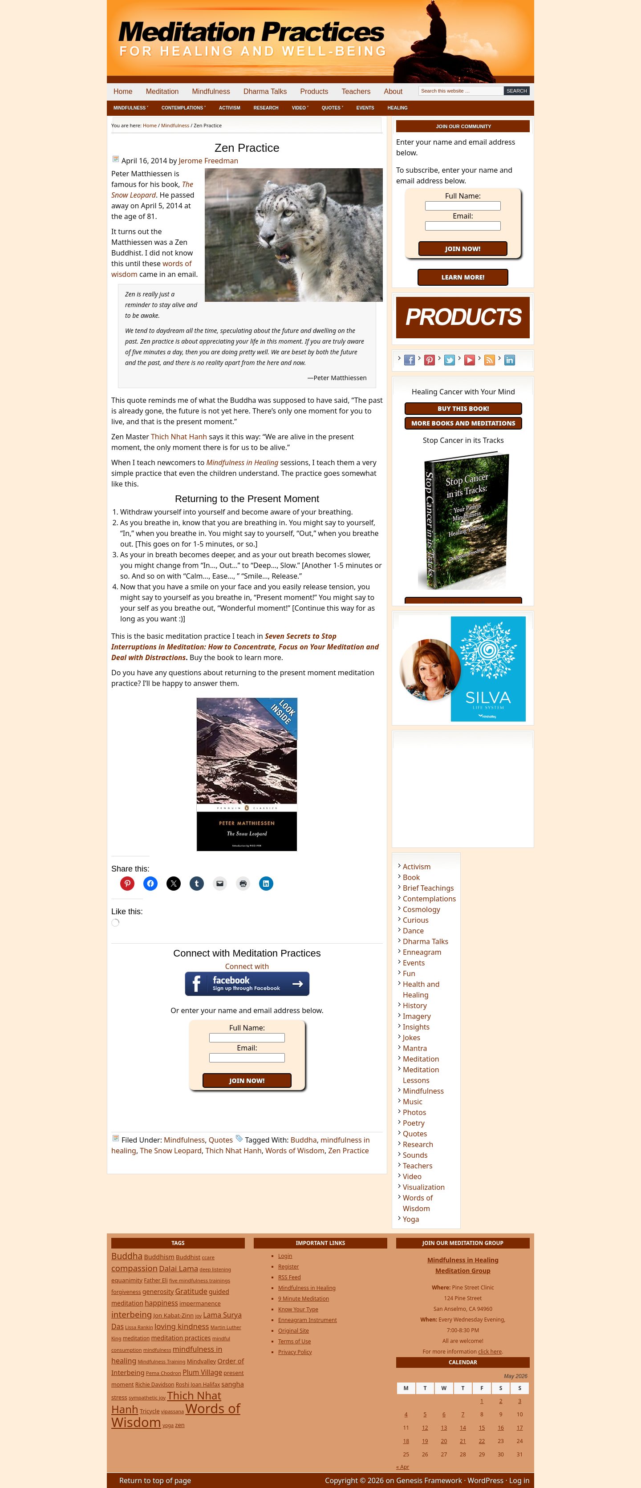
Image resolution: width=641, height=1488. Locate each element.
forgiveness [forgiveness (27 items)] (126, 1292)
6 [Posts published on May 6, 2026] (444, 1414)
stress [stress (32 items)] (119, 1397)
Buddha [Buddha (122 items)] (126, 1256)
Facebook (409, 360)
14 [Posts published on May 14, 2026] (463, 1427)
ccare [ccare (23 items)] (208, 1257)
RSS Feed (489, 360)
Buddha (304, 1140)
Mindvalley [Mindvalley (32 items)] (201, 1361)
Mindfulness (211, 91)
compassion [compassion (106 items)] (134, 1267)
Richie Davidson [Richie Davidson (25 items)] (154, 1384)
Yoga (411, 1219)
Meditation (162, 91)
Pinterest (429, 360)
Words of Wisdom (295, 1151)
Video (412, 1176)
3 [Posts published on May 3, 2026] (519, 1401)
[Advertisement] (497, 31)
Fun (409, 973)
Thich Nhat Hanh (179, 437)
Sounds (415, 1155)
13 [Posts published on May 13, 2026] (444, 1427)
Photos (414, 1112)
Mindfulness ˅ (131, 107)
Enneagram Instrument (307, 1320)
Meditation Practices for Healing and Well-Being (209, 31)
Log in (519, 1480)
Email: (247, 1048)
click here (490, 1351)
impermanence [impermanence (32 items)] (200, 1303)
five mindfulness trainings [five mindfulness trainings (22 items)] (199, 1280)
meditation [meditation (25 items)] (136, 1338)
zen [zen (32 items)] (180, 1425)
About (393, 91)
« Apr (402, 1467)
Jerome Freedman (208, 161)
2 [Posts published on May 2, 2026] (501, 1401)
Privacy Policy (295, 1352)
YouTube (469, 360)
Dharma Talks (265, 91)
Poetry (414, 1123)
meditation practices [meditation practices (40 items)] (181, 1338)
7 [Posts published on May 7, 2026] (463, 1414)
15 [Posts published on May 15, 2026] (482, 1427)
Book (411, 877)
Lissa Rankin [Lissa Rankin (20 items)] (139, 1327)
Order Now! (463, 603)
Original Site (293, 1330)
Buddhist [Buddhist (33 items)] (188, 1257)
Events (365, 107)
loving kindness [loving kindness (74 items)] (181, 1326)
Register (288, 1266)
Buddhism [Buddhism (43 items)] (159, 1257)
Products (314, 91)
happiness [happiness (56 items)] (161, 1303)
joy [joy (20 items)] (198, 1315)
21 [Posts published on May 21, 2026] (463, 1441)
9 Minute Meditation (303, 1298)
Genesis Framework (429, 1480)
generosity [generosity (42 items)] (158, 1291)
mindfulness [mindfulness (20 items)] (157, 1349)
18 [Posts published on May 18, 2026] (406, 1441)
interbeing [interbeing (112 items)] (131, 1314)
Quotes (221, 1140)
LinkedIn (509, 360)
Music (412, 1102)
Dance (413, 931)
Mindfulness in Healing (307, 1288)
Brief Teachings (428, 888)
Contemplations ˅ (184, 107)
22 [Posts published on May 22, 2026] (482, 1441)
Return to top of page (155, 1480)
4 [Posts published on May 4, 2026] (406, 1414)
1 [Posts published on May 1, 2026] (481, 1401)
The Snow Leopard (171, 1151)
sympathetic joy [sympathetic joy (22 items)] (147, 1397)
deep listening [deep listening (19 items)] (215, 1269)
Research (266, 107)
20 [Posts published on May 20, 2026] (444, 1441)
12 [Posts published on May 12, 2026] (425, 1427)
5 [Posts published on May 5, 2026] (424, 1414)
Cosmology (421, 909)
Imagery (417, 1016)
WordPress (486, 1480)
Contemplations (429, 899)
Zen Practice (348, 1151)
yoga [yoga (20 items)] (168, 1425)
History (415, 1005)
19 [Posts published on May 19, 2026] (425, 1441)
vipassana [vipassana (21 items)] (172, 1411)
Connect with (247, 978)
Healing (398, 107)
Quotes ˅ (332, 107)
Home (123, 91)
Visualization (424, 1187)
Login (285, 1256)
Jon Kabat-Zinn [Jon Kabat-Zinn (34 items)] (173, 1315)
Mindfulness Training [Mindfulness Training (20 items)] (161, 1361)
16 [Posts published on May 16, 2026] (501, 1427)
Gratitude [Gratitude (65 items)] (191, 1291)
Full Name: (247, 1028)
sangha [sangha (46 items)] (232, 1383)
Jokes (411, 1037)
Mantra (415, 1048)
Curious (416, 920)
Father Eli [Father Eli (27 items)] (156, 1280)
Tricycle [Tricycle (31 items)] (150, 1411)
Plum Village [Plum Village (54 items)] (202, 1372)
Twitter (449, 360)
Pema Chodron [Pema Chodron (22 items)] (163, 1373)
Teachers (356, 91)
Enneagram (422, 952)
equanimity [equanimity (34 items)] (126, 1280)
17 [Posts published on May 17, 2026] (520, 1427)
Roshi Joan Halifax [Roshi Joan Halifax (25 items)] (198, 1384)
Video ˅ (300, 107)
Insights (416, 1027)
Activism (229, 107)
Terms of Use (294, 1341)
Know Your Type (298, 1309)
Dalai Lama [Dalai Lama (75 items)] (178, 1268)
